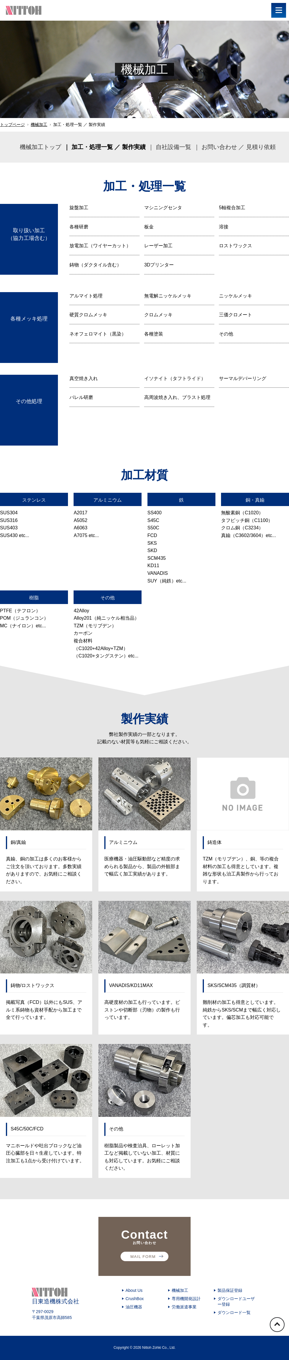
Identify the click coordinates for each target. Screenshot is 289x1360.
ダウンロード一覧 (234, 1312)
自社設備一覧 (173, 147)
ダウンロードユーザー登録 (236, 1301)
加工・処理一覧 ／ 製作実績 (109, 147)
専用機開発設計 (186, 1298)
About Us (134, 1290)
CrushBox (135, 1298)
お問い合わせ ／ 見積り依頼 (239, 147)
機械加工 (39, 124)
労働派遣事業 (184, 1307)
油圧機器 (134, 1307)
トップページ (12, 124)
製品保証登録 (229, 1290)
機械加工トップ (40, 147)
